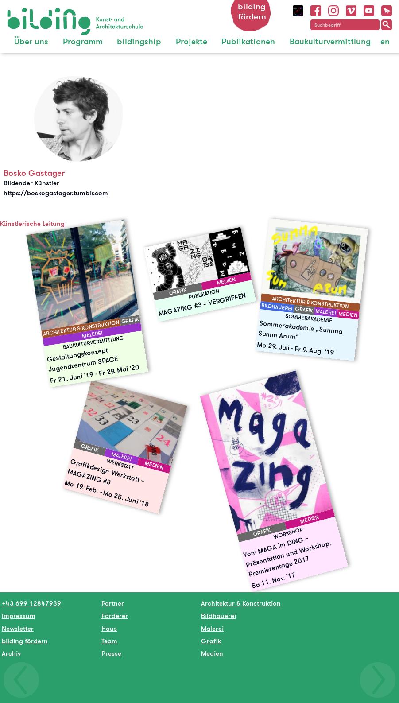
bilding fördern (252, 11)
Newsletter (18, 628)
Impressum (18, 615)
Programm (83, 41)
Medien (212, 653)
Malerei (212, 628)
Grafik (211, 641)
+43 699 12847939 (31, 603)
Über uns (31, 41)
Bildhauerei (218, 615)
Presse (111, 653)
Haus (109, 628)
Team (109, 641)
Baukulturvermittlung (330, 41)
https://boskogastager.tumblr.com (56, 193)
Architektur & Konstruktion (241, 603)
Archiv (11, 653)
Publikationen (248, 41)
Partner (112, 603)
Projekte (191, 41)
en (385, 41)
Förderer (114, 615)
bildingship (139, 41)
